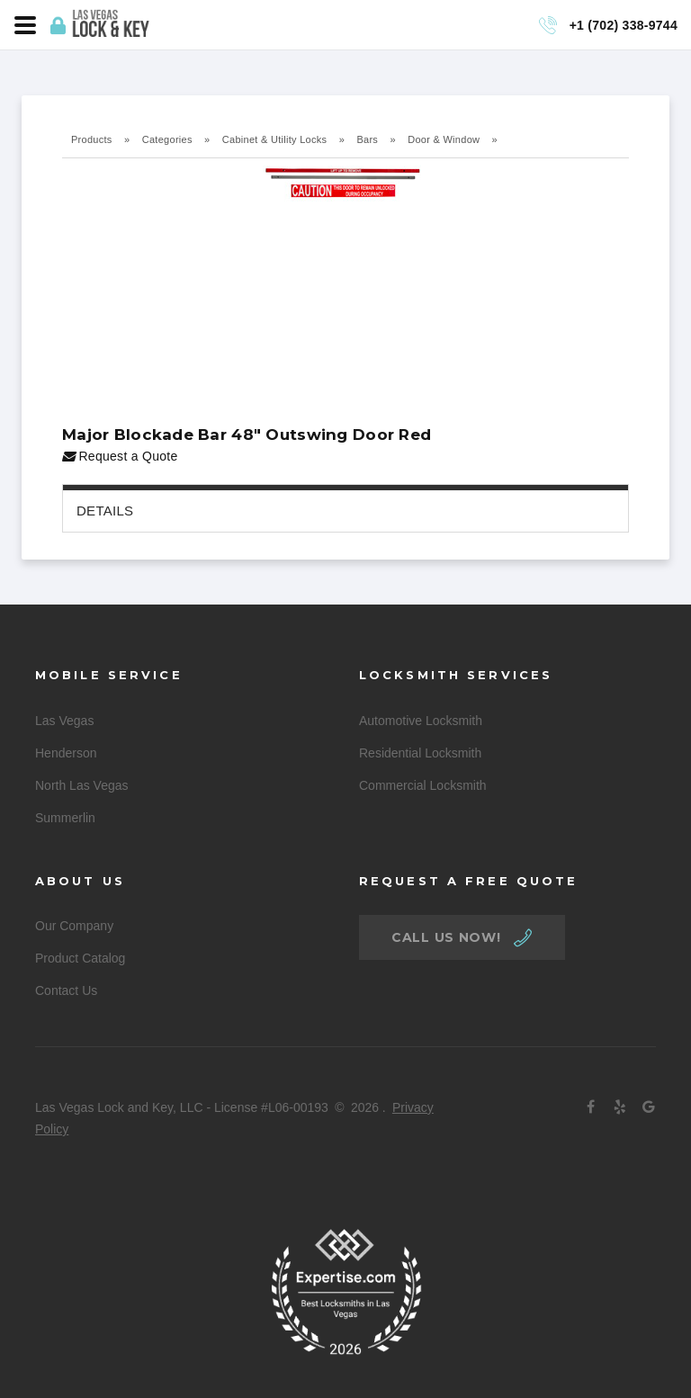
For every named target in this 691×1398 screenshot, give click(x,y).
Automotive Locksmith (420, 720)
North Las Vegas (82, 785)
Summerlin (65, 818)
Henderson (66, 753)
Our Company (74, 926)
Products (91, 139)
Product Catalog (80, 958)
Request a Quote (120, 456)
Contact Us (66, 990)
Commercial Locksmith (423, 785)
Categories (167, 139)
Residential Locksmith (420, 753)
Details (104, 510)
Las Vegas (64, 720)
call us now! (445, 937)
